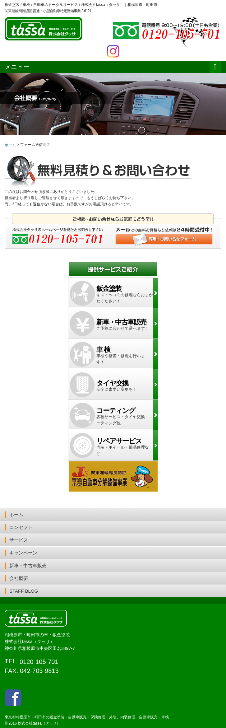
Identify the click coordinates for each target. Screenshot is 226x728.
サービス (18, 540)
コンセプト (21, 527)
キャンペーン (23, 552)
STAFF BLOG (23, 591)
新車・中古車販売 (28, 565)
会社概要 (18, 578)
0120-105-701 (39, 661)
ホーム (16, 514)
